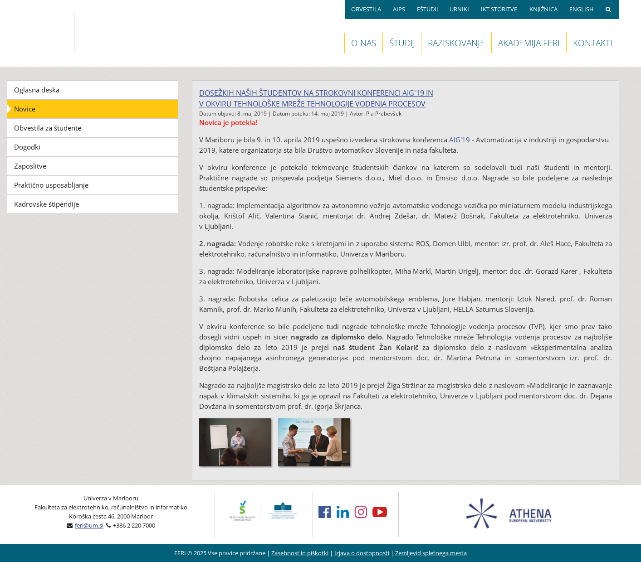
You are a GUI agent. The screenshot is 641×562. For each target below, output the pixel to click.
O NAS (363, 43)
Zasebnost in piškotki (299, 553)
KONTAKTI (592, 43)
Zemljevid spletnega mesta (431, 553)
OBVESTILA (366, 9)
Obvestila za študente (47, 127)
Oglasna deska (36, 89)
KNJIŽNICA (543, 9)
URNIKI (459, 9)
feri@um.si (89, 525)
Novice (24, 108)
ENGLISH (581, 9)
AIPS (399, 9)
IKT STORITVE (499, 9)
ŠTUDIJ (402, 43)
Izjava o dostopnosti (361, 553)
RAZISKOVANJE (456, 43)
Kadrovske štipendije (46, 203)
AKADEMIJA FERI (529, 43)
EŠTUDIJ (427, 9)
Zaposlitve (30, 165)
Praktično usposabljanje (51, 184)
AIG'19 (459, 139)
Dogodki (27, 146)
